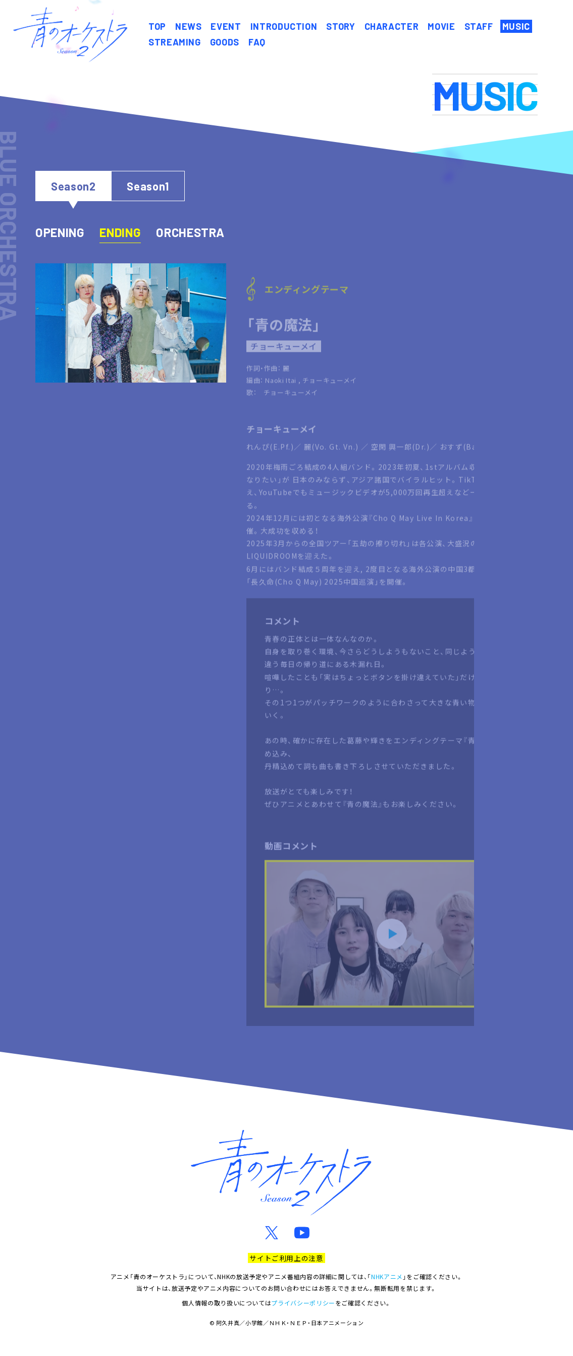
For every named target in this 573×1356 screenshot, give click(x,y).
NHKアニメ (387, 1276)
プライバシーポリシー (303, 1302)
